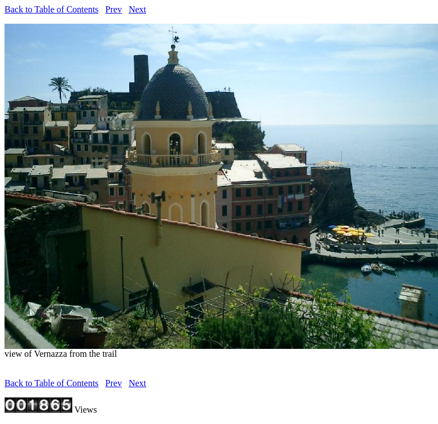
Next (137, 9)
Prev (114, 9)
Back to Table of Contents (52, 9)
